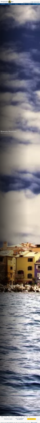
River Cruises (18, 416)
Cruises (9, 416)
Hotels (24, 416)
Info (29, 416)
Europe (2, 416)
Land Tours (13, 416)
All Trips (6, 416)
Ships (21, 416)
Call (20, 419)
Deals (27, 416)
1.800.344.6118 (34, 2)
